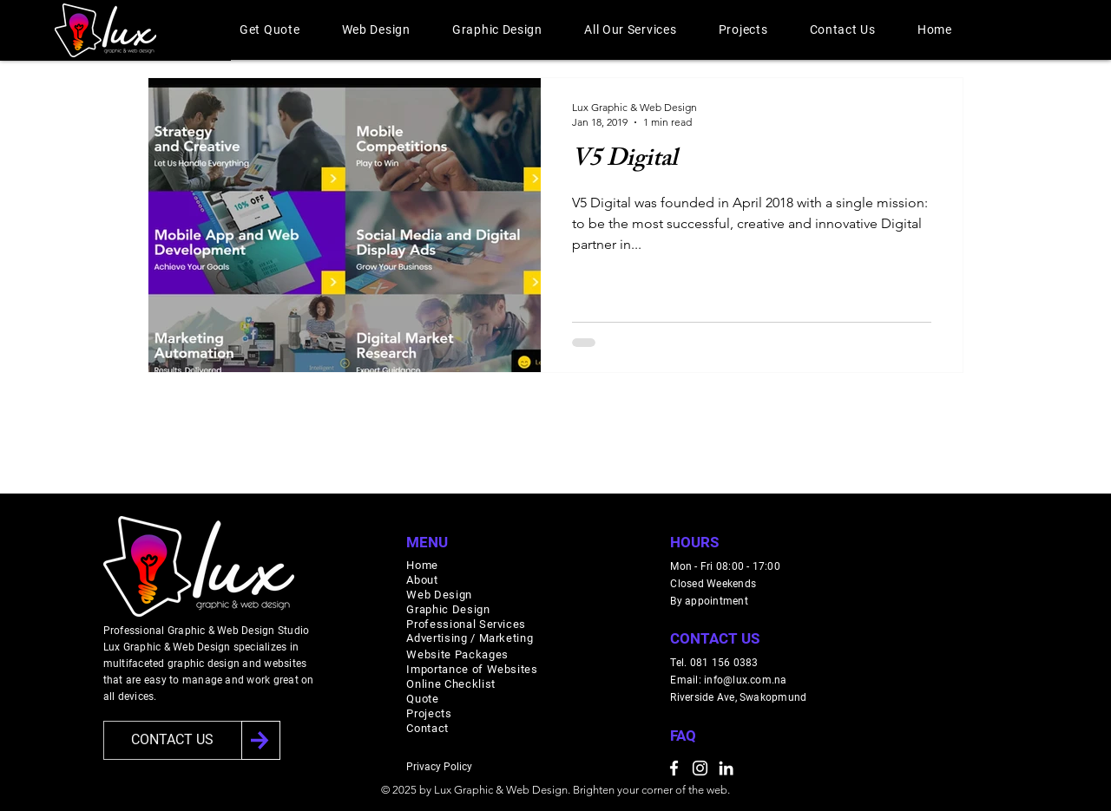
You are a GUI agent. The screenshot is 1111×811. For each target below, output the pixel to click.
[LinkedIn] (726, 768)
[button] (270, 29)
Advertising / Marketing (469, 637)
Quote (422, 698)
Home (422, 565)
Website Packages (457, 654)
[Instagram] (700, 768)
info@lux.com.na (745, 680)
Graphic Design (448, 609)
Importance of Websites (471, 669)
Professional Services (466, 624)
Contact (427, 728)
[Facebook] (674, 768)
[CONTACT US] (172, 740)
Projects (428, 713)
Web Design (439, 594)
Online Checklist (450, 683)
